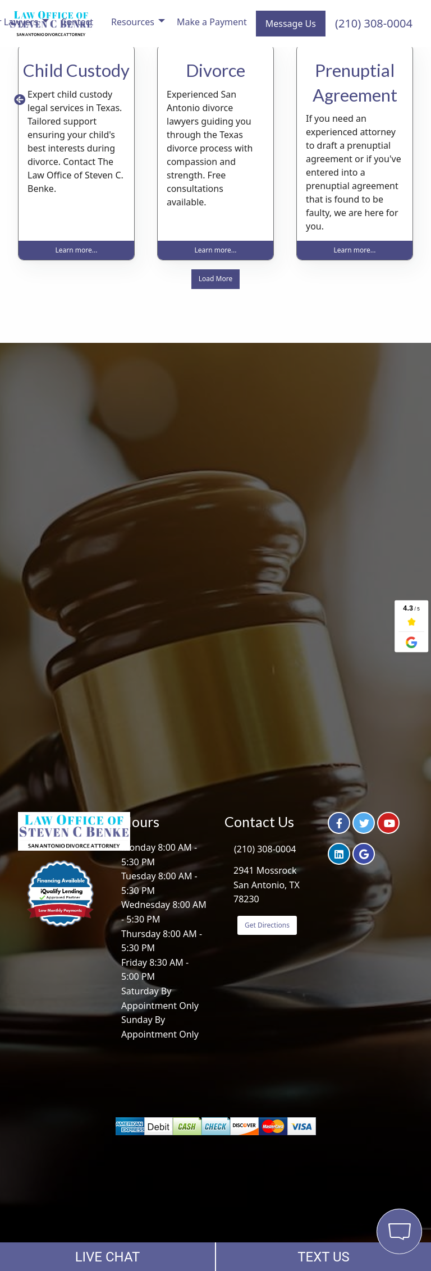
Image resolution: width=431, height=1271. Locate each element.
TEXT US (323, 1257)
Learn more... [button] (77, 250)
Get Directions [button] (267, 925)
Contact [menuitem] (77, 22)
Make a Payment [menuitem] (212, 22)
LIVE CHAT (107, 1257)
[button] (19, 100)
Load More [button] (215, 278)
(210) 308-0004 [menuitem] (373, 23)
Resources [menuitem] (132, 22)
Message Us (290, 23)
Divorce (215, 70)
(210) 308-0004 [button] (265, 849)
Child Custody (76, 70)
